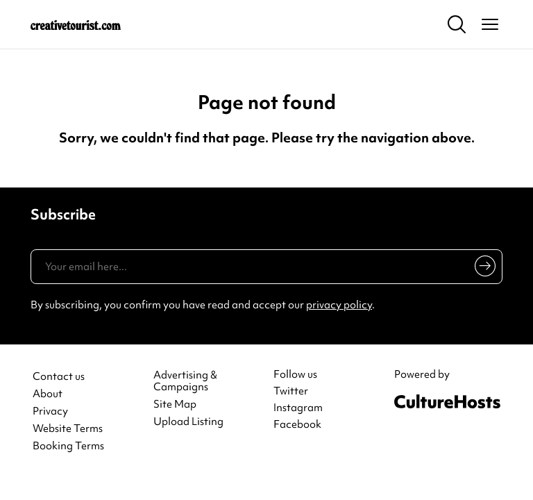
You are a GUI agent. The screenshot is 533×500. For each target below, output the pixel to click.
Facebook (297, 424)
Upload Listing (188, 422)
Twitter (290, 391)
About (47, 394)
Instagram (298, 407)
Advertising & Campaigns (185, 381)
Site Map (174, 404)
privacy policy (339, 305)
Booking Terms (68, 446)
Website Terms (68, 429)
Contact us (59, 377)
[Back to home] (76, 24)
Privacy (50, 411)
